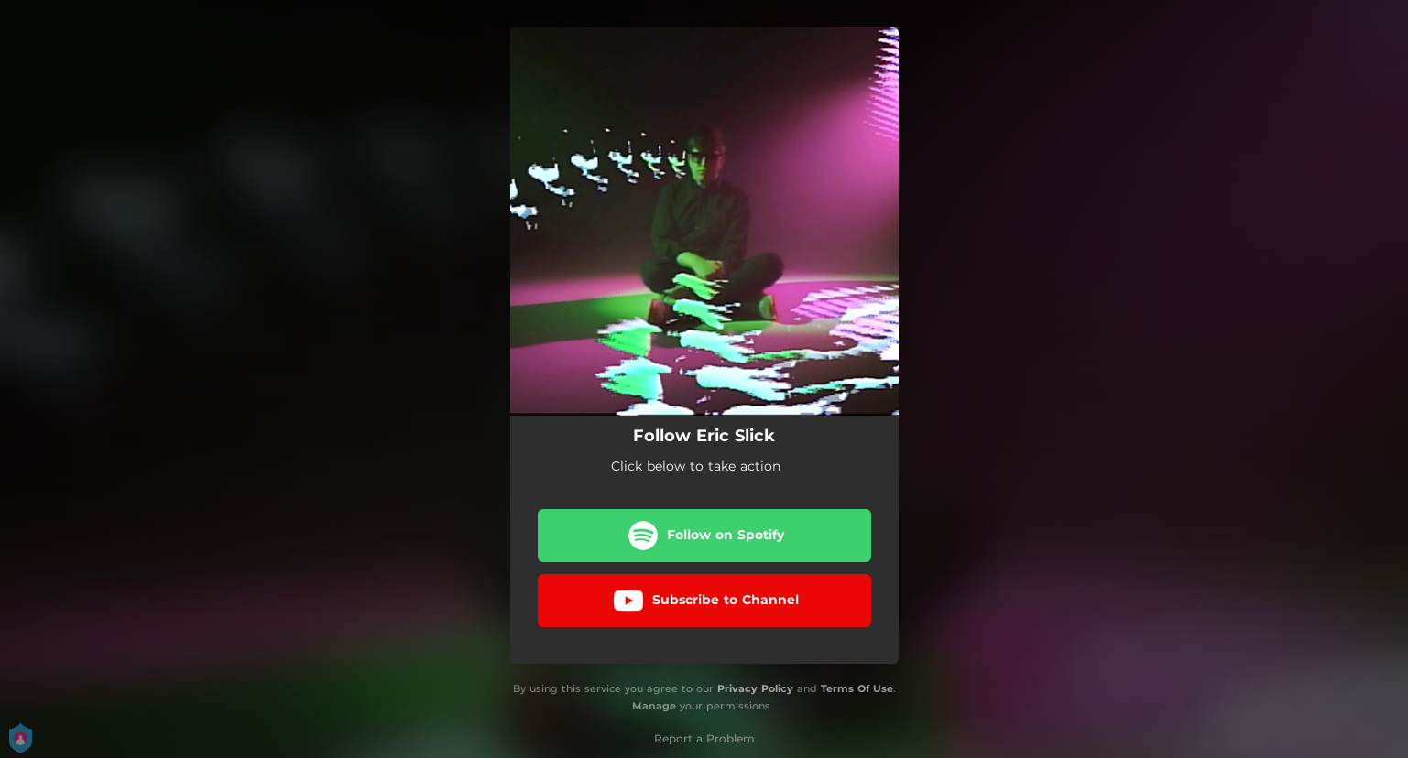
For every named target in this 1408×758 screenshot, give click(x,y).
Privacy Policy (755, 688)
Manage (654, 705)
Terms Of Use (857, 688)
